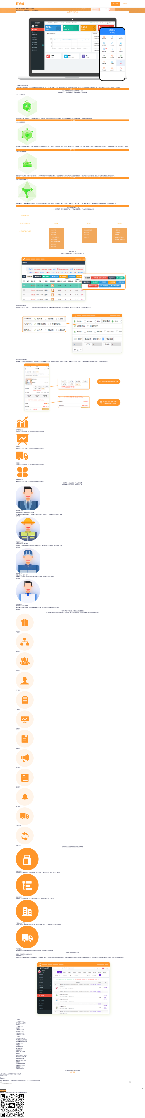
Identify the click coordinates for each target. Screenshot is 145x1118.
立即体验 (72, 90)
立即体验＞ (19, 516)
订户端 (30, 954)
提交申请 (3, 1091)
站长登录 (115, 4)
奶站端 (21, 954)
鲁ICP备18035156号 (12, 1076)
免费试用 (72, 1072)
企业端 (17, 954)
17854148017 (15, 1093)
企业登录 (125, 4)
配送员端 (25, 954)
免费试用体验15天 (72, 12)
